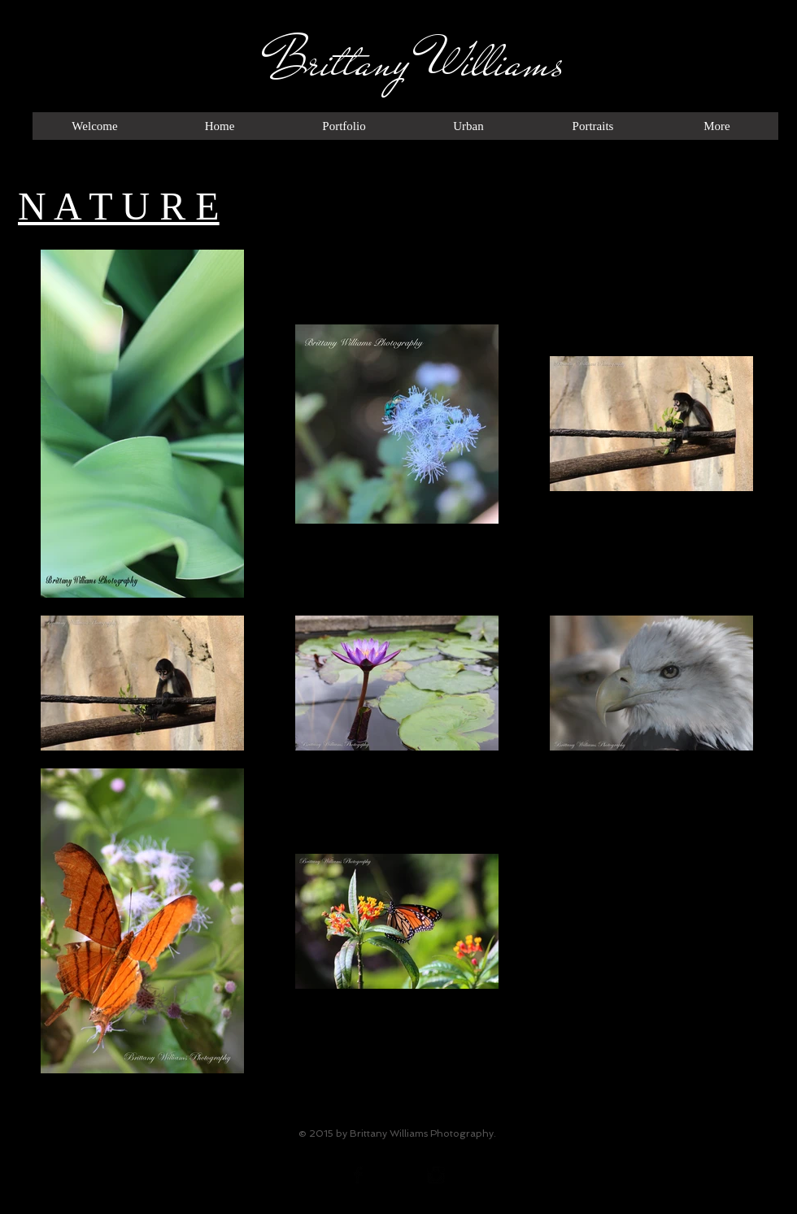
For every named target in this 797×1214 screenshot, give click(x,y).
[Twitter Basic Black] (397, 1175)
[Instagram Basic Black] (436, 1175)
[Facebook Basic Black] (358, 1175)
